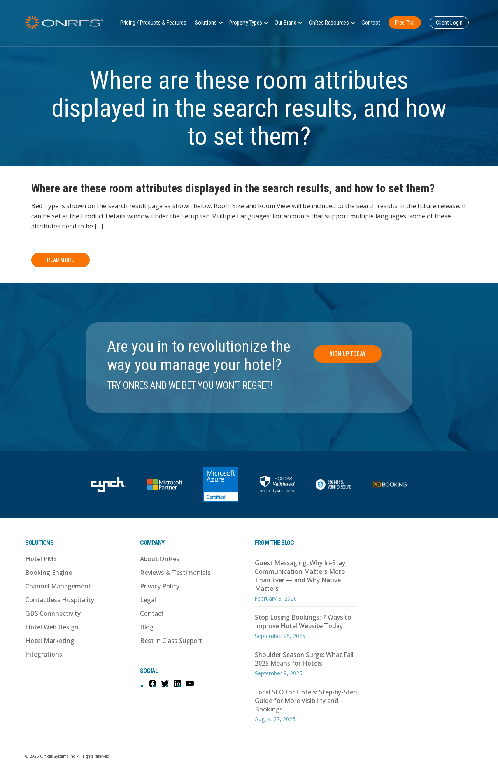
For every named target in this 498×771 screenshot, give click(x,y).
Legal (148, 599)
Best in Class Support (171, 640)
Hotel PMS (41, 559)
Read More (60, 260)
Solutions (206, 22)
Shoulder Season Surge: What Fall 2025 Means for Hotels (304, 658)
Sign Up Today (348, 354)
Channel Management (58, 586)
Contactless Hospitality (59, 599)
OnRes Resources (329, 22)
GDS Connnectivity (53, 613)
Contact (370, 22)
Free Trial (405, 22)
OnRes (64, 22)
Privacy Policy (159, 586)
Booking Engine (48, 572)
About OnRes (159, 559)
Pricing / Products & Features (153, 22)
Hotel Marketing (49, 640)
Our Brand (285, 22)
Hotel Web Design (52, 627)
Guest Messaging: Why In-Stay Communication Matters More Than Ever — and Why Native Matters (300, 575)
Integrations (43, 654)
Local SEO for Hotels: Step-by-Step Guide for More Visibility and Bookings (306, 700)
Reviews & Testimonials (175, 572)
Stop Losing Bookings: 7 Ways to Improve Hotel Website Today (303, 621)
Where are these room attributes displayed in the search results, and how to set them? (233, 188)
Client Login (449, 22)
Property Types (245, 22)
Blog (147, 627)
